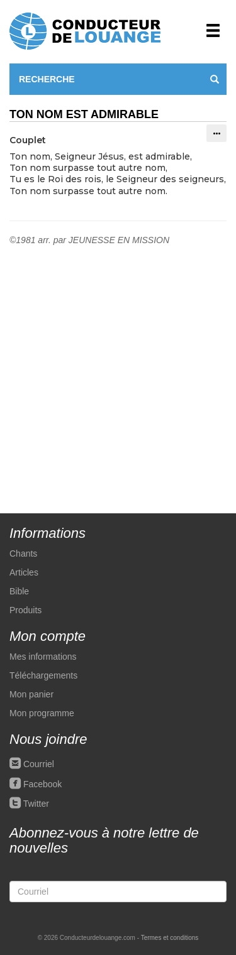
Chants (23, 553)
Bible (19, 591)
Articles (23, 572)
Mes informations (43, 657)
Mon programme (41, 713)
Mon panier (31, 694)
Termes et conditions (170, 937)
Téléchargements (43, 675)
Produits (25, 610)
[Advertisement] (118, 370)
